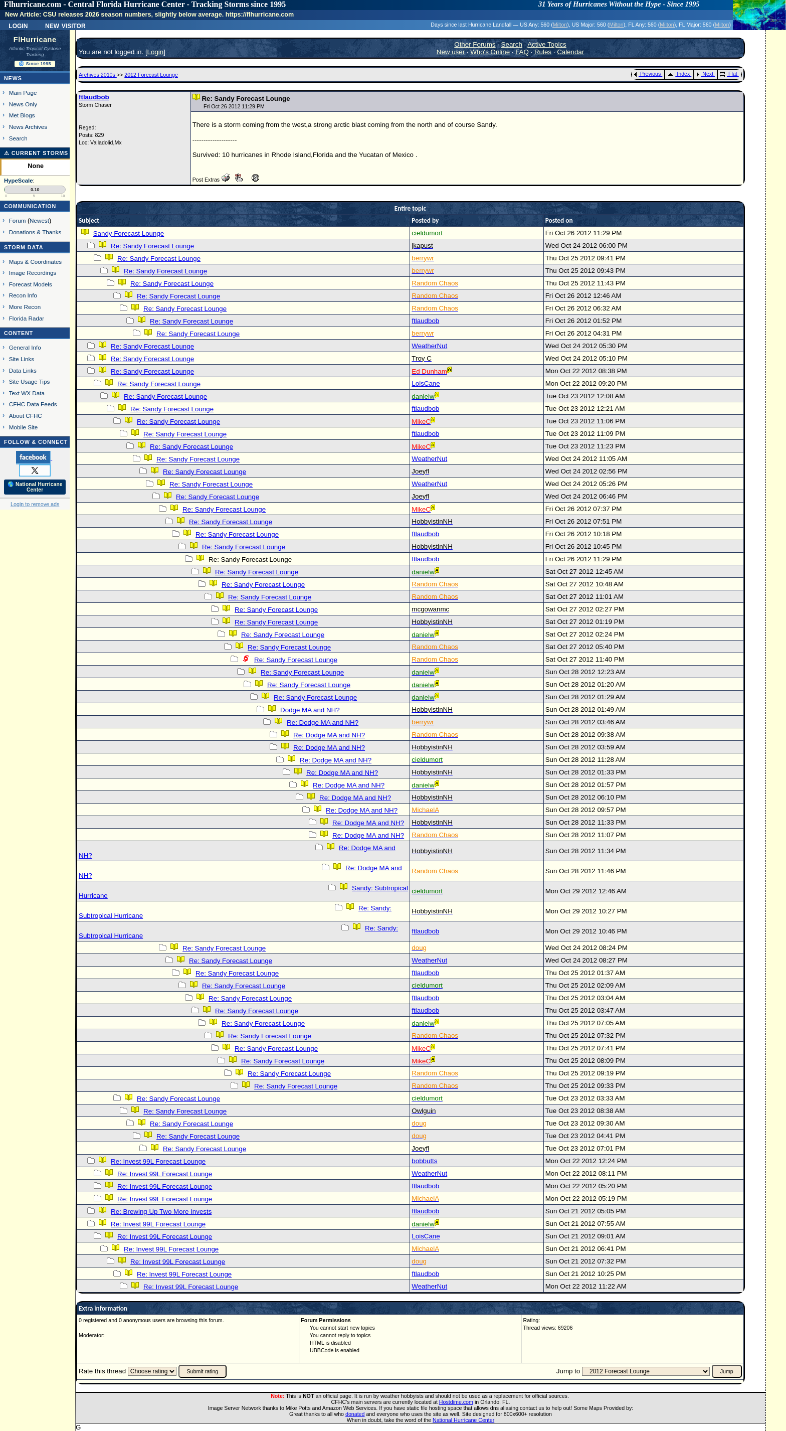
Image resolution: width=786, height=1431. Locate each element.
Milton (560, 25)
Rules (542, 52)
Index (678, 74)
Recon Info (23, 295)
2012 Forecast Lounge (151, 75)
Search (18, 138)
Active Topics (546, 44)
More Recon (25, 306)
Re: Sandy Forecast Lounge (152, 246)
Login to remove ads (35, 504)
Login (18, 25)
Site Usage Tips (29, 381)
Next (705, 74)
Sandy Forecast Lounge (128, 233)
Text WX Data (27, 393)
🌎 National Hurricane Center (35, 487)
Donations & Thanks (35, 232)
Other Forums (474, 44)
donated (355, 1414)
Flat (728, 74)
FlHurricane (35, 40)
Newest (39, 220)
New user (451, 52)
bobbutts (424, 1161)
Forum (17, 220)
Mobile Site (23, 427)
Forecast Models (30, 284)
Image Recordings (32, 272)
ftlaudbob (94, 97)
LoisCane (426, 383)
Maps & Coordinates (35, 261)
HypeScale (18, 181)
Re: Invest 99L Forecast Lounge (158, 1161)
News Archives (28, 126)
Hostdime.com (456, 1402)
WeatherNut (429, 346)
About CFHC (25, 415)
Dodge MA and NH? (310, 710)
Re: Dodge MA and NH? (322, 722)
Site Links (21, 359)
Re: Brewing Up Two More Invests (161, 1211)
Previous (647, 74)
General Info (25, 347)
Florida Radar (27, 318)
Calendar (570, 52)
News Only (23, 104)
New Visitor (65, 25)
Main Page (23, 92)
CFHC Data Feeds (33, 404)
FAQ (522, 52)
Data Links (23, 370)
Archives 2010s (98, 75)
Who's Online (490, 52)
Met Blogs (22, 115)
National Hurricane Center (463, 1420)
